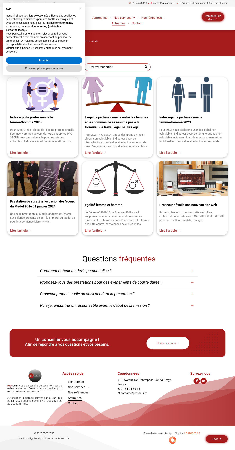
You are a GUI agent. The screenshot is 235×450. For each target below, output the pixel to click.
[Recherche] (117, 67)
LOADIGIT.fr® (192, 433)
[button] (80, 381)
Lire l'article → (21, 153)
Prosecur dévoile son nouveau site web (188, 205)
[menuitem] (100, 17)
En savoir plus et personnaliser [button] (44, 439)
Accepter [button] (44, 432)
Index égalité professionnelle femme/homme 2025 (31, 119)
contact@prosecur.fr (163, 3)
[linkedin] (203, 381)
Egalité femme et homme (103, 205)
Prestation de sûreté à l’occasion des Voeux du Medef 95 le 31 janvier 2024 (42, 203)
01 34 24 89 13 (139, 3)
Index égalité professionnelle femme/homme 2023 (180, 119)
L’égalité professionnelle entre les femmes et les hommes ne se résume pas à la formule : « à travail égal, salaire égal (116, 122)
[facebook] (197, 381)
